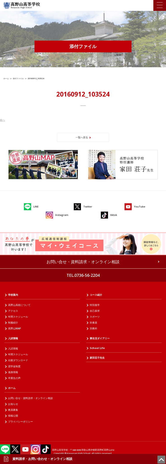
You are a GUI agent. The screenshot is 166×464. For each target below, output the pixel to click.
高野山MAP (14, 328)
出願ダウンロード (18, 360)
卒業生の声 (14, 378)
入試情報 (13, 338)
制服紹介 (13, 322)
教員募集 (13, 409)
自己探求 (95, 310)
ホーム (6, 78)
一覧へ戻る (82, 137)
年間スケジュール (18, 316)
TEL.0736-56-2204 (83, 275)
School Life (97, 348)
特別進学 (95, 305)
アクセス (13, 310)
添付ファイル (18, 78)
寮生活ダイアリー (100, 338)
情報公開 (13, 415)
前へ (2, 120)
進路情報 (13, 372)
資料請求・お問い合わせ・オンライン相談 (37, 458)
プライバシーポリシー (20, 421)
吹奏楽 (93, 322)
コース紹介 (96, 294)
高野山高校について (19, 305)
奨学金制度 (14, 366)
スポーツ (95, 316)
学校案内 (13, 294)
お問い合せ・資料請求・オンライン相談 (83, 261)
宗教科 (93, 328)
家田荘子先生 (97, 357)
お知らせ (13, 404)
